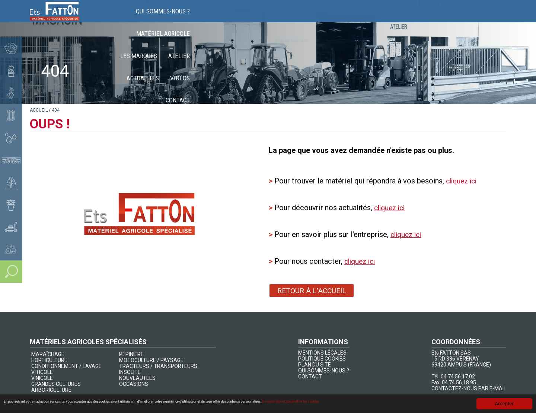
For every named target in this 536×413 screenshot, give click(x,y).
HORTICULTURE (49, 360)
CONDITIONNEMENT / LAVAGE (66, 366)
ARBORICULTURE (51, 390)
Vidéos (455, 18)
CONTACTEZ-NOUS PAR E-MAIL (468, 388)
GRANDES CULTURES (56, 384)
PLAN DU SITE (314, 365)
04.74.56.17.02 (458, 377)
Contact (488, 18)
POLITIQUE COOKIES (322, 359)
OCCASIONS (133, 384)
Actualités (418, 18)
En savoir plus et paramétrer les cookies (426, 403)
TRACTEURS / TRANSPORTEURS (158, 366)
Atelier (380, 18)
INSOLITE (130, 372)
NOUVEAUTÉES (137, 378)
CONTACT (310, 377)
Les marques (339, 18)
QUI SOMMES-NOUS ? (323, 371)
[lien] (39, 110)
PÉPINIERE (131, 354)
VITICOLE (42, 372)
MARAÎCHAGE (47, 354)
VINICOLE (42, 378)
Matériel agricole (283, 18)
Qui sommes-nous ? (218, 18)
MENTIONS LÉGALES (322, 353)
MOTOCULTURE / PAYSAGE (151, 360)
